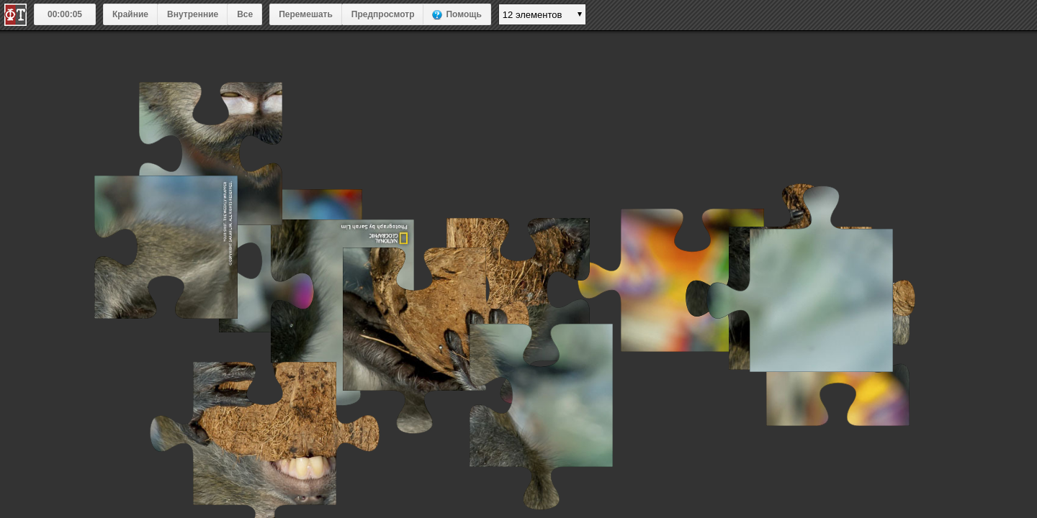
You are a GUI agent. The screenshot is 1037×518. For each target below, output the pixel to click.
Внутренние (192, 14)
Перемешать (306, 14)
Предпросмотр (383, 14)
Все (245, 14)
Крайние (130, 14)
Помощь (463, 14)
